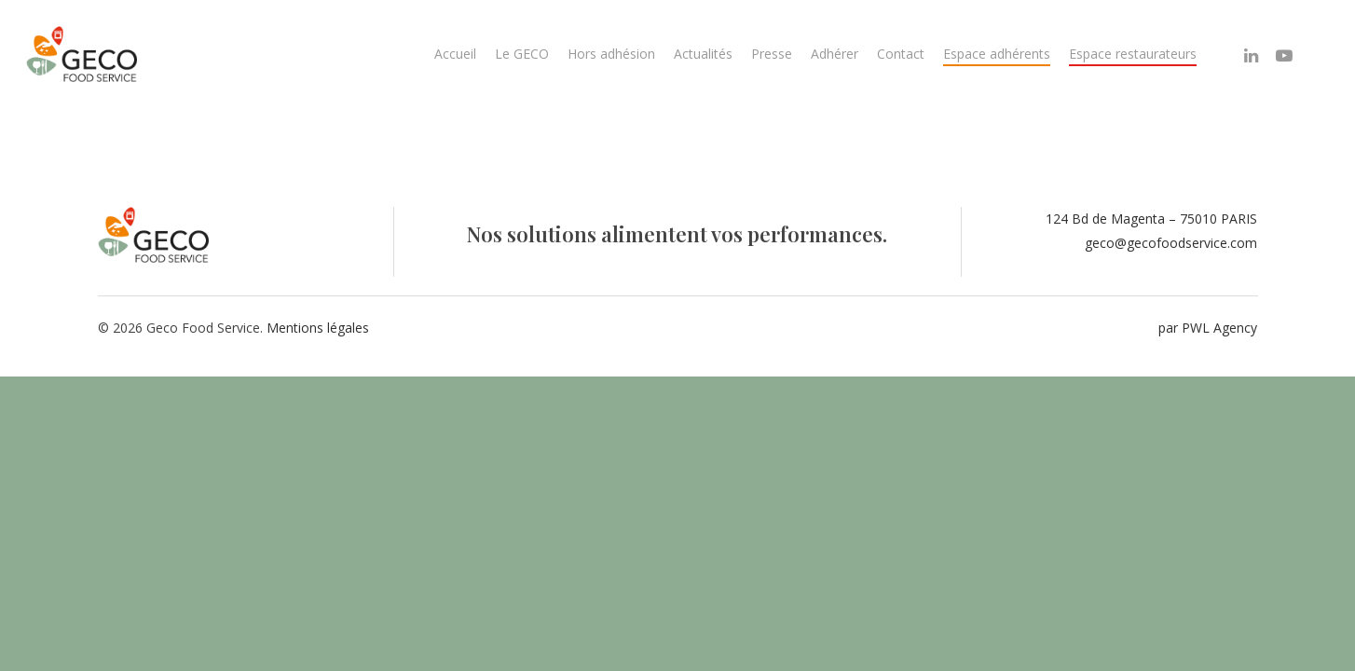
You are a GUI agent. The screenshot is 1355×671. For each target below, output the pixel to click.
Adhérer (834, 53)
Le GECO (522, 53)
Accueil (455, 53)
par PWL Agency (1207, 327)
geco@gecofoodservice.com (1171, 243)
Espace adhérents (996, 53)
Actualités (703, 53)
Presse (771, 53)
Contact (900, 53)
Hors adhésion (611, 53)
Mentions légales (318, 327)
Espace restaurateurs (1133, 53)
